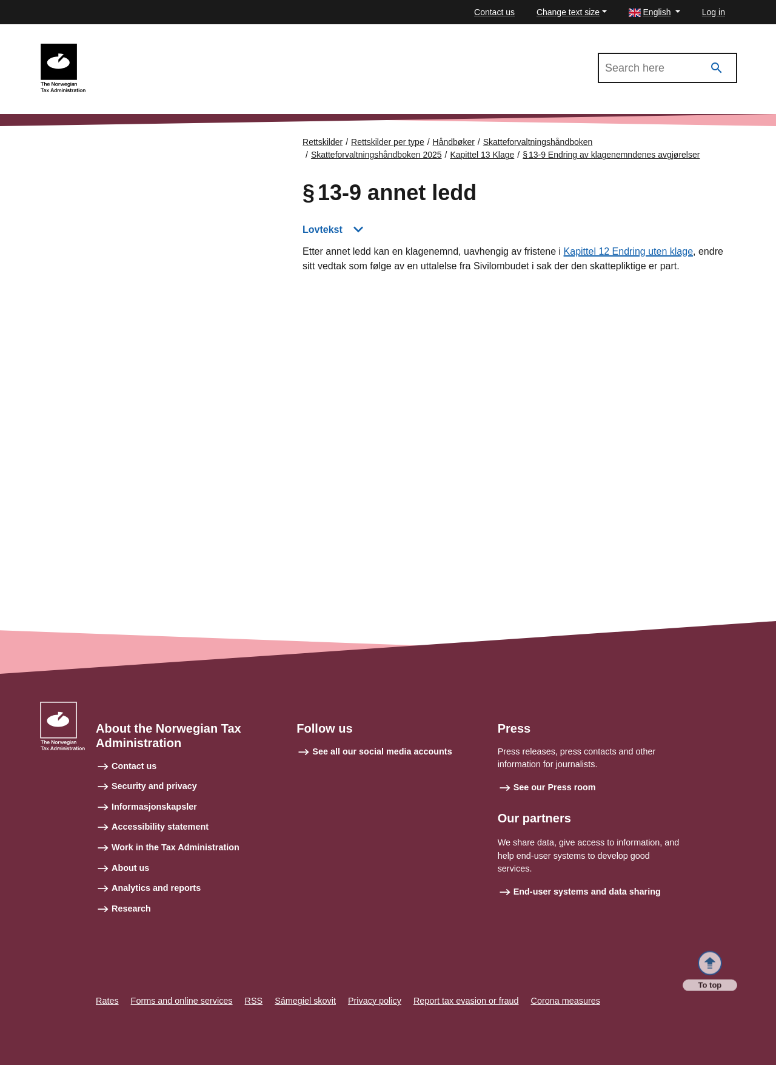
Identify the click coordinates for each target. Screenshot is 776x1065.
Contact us (494, 12)
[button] (654, 12)
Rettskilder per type (387, 142)
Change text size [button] (568, 12)
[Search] (716, 68)
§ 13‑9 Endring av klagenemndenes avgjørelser (611, 155)
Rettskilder (323, 142)
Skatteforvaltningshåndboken (538, 142)
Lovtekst (323, 229)
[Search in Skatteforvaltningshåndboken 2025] (667, 68)
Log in (713, 12)
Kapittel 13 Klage (482, 155)
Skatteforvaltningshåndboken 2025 (162, 49)
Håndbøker (454, 142)
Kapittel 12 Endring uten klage (628, 251)
